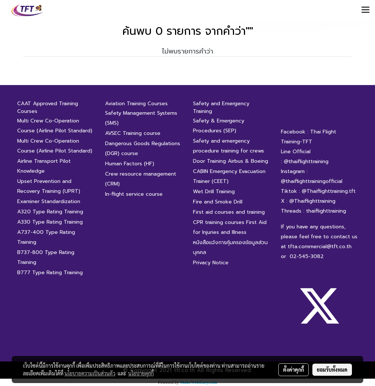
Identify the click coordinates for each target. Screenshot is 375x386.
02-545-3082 (307, 256)
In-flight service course (134, 194)
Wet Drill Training (214, 191)
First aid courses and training (229, 212)
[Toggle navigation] (365, 10)
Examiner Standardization (48, 201)
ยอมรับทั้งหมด (332, 369)
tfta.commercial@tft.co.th (320, 246)
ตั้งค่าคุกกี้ (293, 369)
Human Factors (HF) (129, 164)
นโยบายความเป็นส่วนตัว (89, 373)
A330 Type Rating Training (50, 222)
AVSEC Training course (132, 133)
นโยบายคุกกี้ (141, 373)
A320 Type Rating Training (50, 212)
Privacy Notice (211, 262)
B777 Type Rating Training (50, 272)
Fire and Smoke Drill (217, 202)
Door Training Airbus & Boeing (230, 161)
